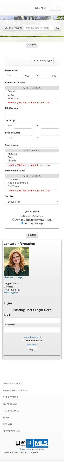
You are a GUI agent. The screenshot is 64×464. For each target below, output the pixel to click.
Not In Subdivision (32, 182)
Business (32, 91)
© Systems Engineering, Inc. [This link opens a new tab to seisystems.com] (32, 449)
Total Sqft (10, 120)
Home (6, 417)
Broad (32, 157)
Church (32, 160)
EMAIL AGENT (11, 293)
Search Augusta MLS (15, 390)
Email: (7, 314)
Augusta (32, 154)
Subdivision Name (15, 170)
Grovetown (32, 179)
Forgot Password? (32, 336)
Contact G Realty (13, 383)
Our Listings (10, 397)
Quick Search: (32, 211)
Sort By (9, 196)
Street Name (12, 145)
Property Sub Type (15, 82)
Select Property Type (41, 61)
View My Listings (13, 277)
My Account (10, 403)
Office (32, 94)
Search (32, 44)
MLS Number (12, 108)
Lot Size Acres (12, 132)
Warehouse (32, 98)
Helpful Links (11, 410)
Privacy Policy (11, 430)
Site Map (8, 424)
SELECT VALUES (32, 88)
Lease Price (11, 70)
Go (57, 27)
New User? (31, 344)
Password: (9, 324)
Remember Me (32, 340)
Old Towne (32, 186)
